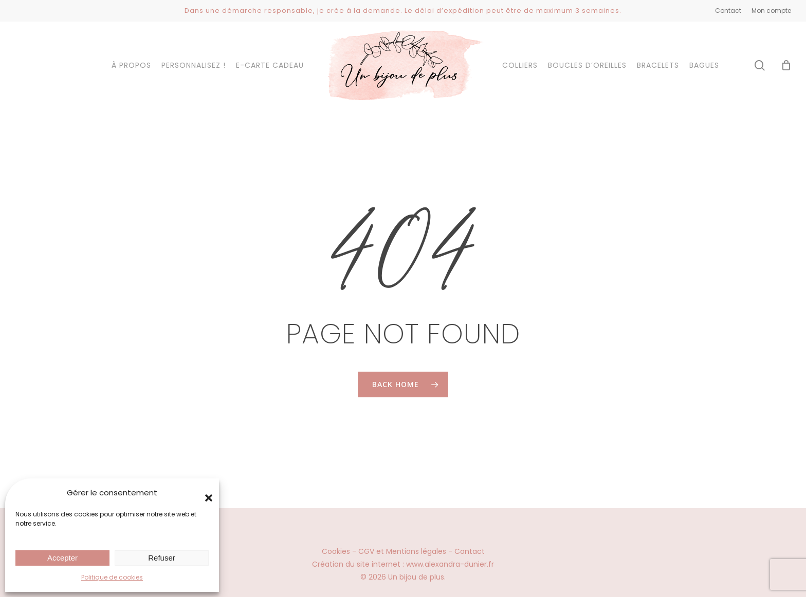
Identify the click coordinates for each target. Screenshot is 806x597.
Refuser (161, 557)
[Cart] (786, 65)
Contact (469, 551)
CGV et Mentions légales (402, 551)
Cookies (336, 551)
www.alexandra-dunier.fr (450, 564)
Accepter (62, 557)
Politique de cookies (112, 577)
